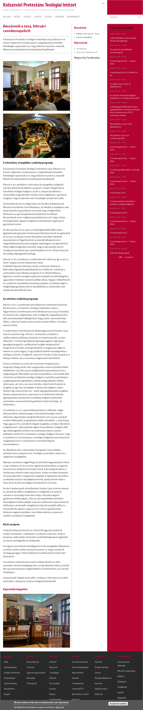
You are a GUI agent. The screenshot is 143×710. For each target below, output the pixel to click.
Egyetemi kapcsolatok (36, 672)
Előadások (122, 681)
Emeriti (98, 672)
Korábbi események (12, 672)
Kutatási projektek (80, 661)
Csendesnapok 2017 (118, 233)
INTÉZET (17, 17)
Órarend (52, 677)
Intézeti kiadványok (80, 667)
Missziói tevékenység (126, 670)
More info (60, 708)
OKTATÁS (38, 17)
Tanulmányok (77, 683)
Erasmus (52, 688)
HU (103, 3)
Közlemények (9, 677)
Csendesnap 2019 (117, 193)
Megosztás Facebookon (87, 57)
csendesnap (81, 49)
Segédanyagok (55, 699)
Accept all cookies (118, 704)
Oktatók (98, 661)
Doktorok (99, 694)
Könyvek (75, 677)
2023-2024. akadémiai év (86, 52)
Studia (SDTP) (78, 688)
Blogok (7, 694)
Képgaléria (122, 697)
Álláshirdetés (9, 688)
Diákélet (121, 676)
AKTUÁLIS (7, 17)
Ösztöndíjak (54, 683)
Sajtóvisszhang (10, 683)
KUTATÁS (48, 17)
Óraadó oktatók (101, 667)
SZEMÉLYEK (59, 17)
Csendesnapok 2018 (118, 213)
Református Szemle (80, 694)
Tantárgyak (54, 672)
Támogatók (32, 683)
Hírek (6, 661)
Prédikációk (122, 686)
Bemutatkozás (33, 661)
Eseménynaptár (10, 667)
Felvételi (53, 661)
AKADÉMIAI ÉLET (73, 17)
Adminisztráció (101, 688)
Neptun (52, 694)
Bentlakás (31, 677)
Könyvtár (76, 699)
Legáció (121, 692)
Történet (30, 667)
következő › (129, 257)
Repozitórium (77, 672)
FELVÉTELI (27, 17)
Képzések (53, 667)
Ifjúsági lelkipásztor (103, 677)
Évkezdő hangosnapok (119, 253)
